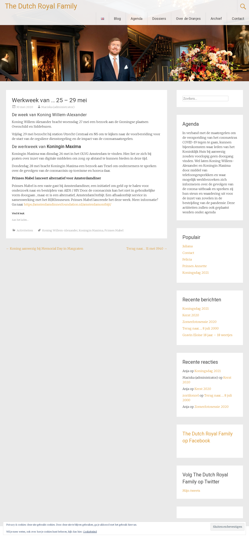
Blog (117, 19)
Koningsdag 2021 (195, 273)
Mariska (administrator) (58, 107)
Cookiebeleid (90, 531)
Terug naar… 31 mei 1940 (146, 248)
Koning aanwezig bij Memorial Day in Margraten (44, 248)
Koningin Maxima (91, 230)
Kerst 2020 (190, 315)
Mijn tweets (191, 491)
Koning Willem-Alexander (60, 230)
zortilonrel (190, 395)
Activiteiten (25, 230)
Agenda (136, 19)
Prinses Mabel (114, 230)
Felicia (187, 259)
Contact (238, 19)
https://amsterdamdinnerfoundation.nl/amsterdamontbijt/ (67, 204)
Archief (216, 19)
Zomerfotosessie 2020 (199, 322)
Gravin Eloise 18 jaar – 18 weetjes (207, 335)
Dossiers (159, 19)
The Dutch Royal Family (41, 6)
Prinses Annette (194, 266)
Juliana (187, 246)
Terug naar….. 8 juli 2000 (200, 328)
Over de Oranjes (188, 19)
